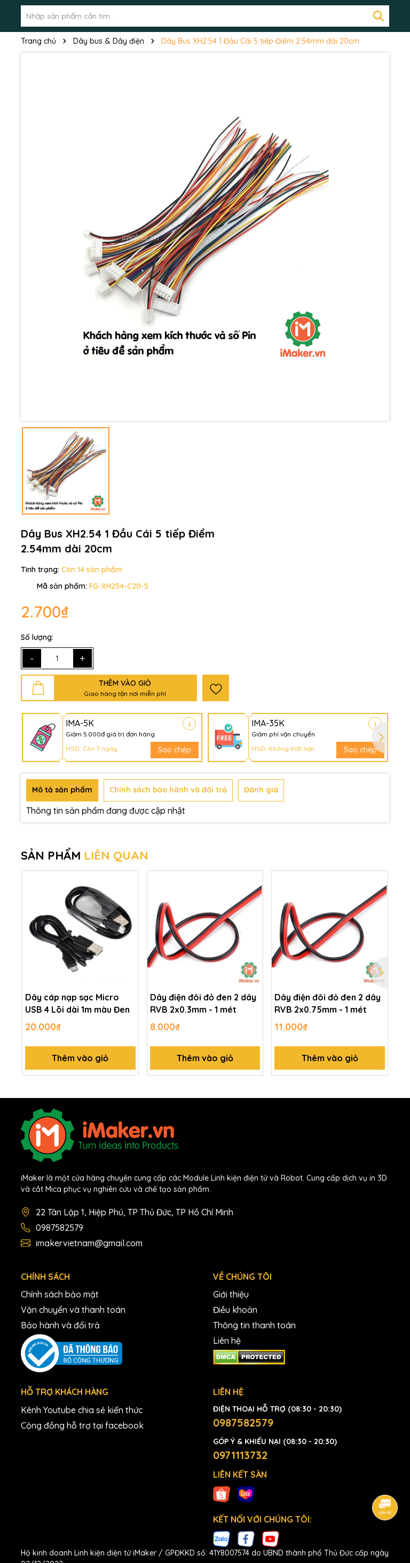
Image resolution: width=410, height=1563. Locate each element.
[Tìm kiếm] (378, 16)
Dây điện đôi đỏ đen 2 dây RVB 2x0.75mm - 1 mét (327, 1003)
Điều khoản (235, 1309)
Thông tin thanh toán (254, 1325)
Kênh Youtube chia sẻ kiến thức (82, 1410)
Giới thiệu (231, 1294)
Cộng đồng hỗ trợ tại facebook (82, 1425)
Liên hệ (227, 1340)
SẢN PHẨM (84, 855)
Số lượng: (37, 637)
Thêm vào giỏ (80, 1058)
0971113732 (240, 1455)
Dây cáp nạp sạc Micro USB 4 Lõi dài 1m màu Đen (77, 1003)
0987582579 (59, 1227)
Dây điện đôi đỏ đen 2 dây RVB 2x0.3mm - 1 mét (203, 1003)
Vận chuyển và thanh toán (73, 1309)
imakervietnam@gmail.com (89, 1243)
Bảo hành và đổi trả (60, 1325)
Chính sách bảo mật (60, 1294)
